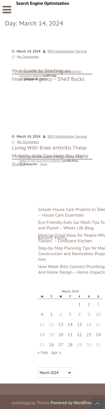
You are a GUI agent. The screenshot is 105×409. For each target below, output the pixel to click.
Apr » (84, 352)
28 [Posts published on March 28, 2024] (97, 344)
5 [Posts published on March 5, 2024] (79, 314)
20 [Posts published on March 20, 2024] (88, 334)
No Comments (28, 57)
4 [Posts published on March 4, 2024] (70, 314)
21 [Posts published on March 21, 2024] (97, 334)
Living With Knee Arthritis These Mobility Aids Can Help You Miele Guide (50, 177)
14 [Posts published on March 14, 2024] (97, 324)
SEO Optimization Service (66, 52)
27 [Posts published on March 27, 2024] (88, 344)
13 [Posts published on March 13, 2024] (88, 324)
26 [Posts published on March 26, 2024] (79, 344)
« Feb (70, 352)
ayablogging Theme (31, 402)
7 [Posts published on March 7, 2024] (98, 314)
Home (44, 78)
